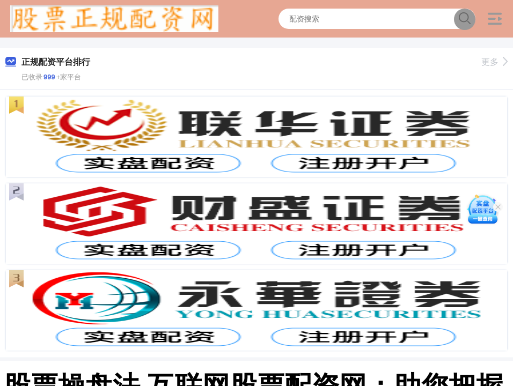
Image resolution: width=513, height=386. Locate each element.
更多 (494, 61)
